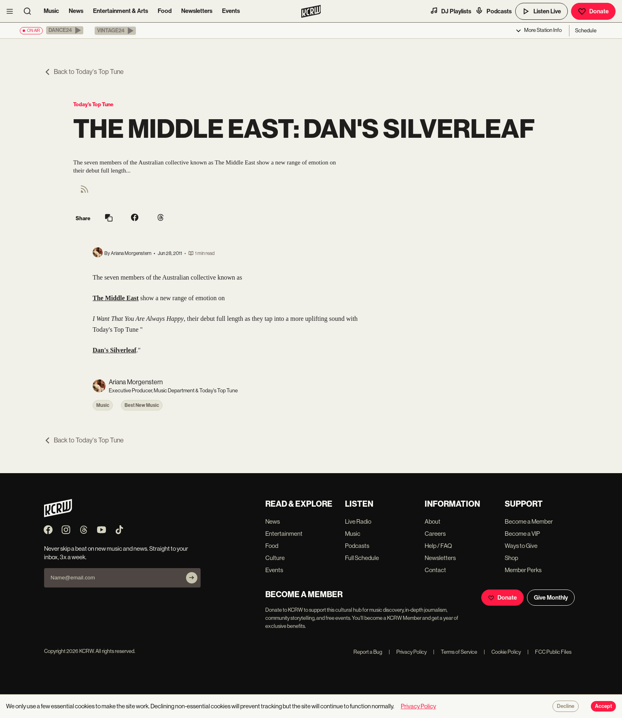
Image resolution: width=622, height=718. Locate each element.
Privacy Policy (408, 652)
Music (51, 11)
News (76, 11)
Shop (511, 557)
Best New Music (142, 405)
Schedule (586, 30)
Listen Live (541, 11)
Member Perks (523, 569)
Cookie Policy (502, 652)
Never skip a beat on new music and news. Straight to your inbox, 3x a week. (116, 552)
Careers (435, 533)
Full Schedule (362, 557)
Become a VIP (522, 533)
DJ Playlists (450, 11)
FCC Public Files (549, 652)
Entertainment (284, 533)
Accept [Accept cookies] (603, 706)
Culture (275, 557)
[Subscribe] (191, 577)
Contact (435, 569)
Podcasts (493, 11)
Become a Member (529, 521)
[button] (64, 30)
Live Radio (358, 521)
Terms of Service (455, 652)
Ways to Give (521, 545)
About (432, 521)
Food (164, 11)
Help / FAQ (438, 545)
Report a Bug (367, 652)
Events (231, 11)
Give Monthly (551, 597)
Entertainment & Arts (120, 11)
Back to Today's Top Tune (84, 72)
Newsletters (196, 11)
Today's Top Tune (93, 104)
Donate (593, 11)
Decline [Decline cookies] (565, 706)
